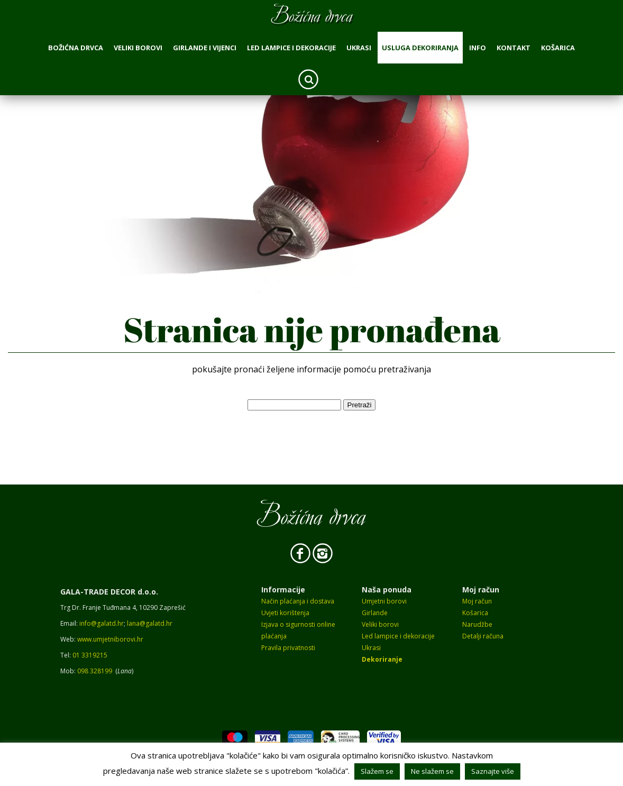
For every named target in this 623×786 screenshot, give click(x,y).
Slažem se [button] (377, 771)
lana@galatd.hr (149, 623)
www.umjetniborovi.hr (110, 639)
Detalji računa (482, 636)
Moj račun (477, 601)
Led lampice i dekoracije (291, 47)
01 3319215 (89, 655)
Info (477, 47)
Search (308, 79)
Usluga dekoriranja (420, 47)
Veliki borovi (138, 47)
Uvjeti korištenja (285, 612)
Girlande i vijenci (204, 47)
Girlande (375, 612)
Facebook (300, 553)
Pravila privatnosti (288, 647)
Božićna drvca (75, 47)
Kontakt (513, 47)
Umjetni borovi (384, 601)
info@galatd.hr (101, 623)
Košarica (558, 47)
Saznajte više (492, 771)
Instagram (323, 553)
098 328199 (94, 670)
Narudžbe (477, 624)
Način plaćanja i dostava (297, 601)
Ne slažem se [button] (432, 771)
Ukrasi (358, 47)
